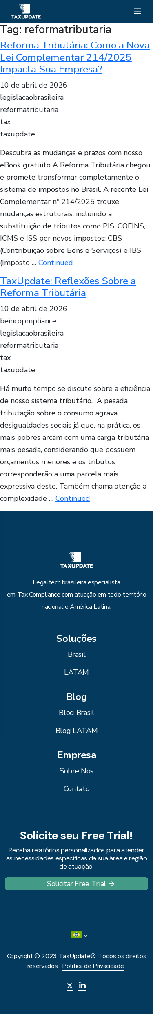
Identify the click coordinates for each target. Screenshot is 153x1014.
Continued (55, 263)
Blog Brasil (76, 713)
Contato (76, 789)
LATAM (76, 672)
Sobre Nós (76, 771)
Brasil (77, 654)
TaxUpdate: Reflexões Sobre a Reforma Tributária (68, 287)
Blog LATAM (76, 730)
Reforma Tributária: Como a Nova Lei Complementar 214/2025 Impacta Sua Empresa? (75, 57)
